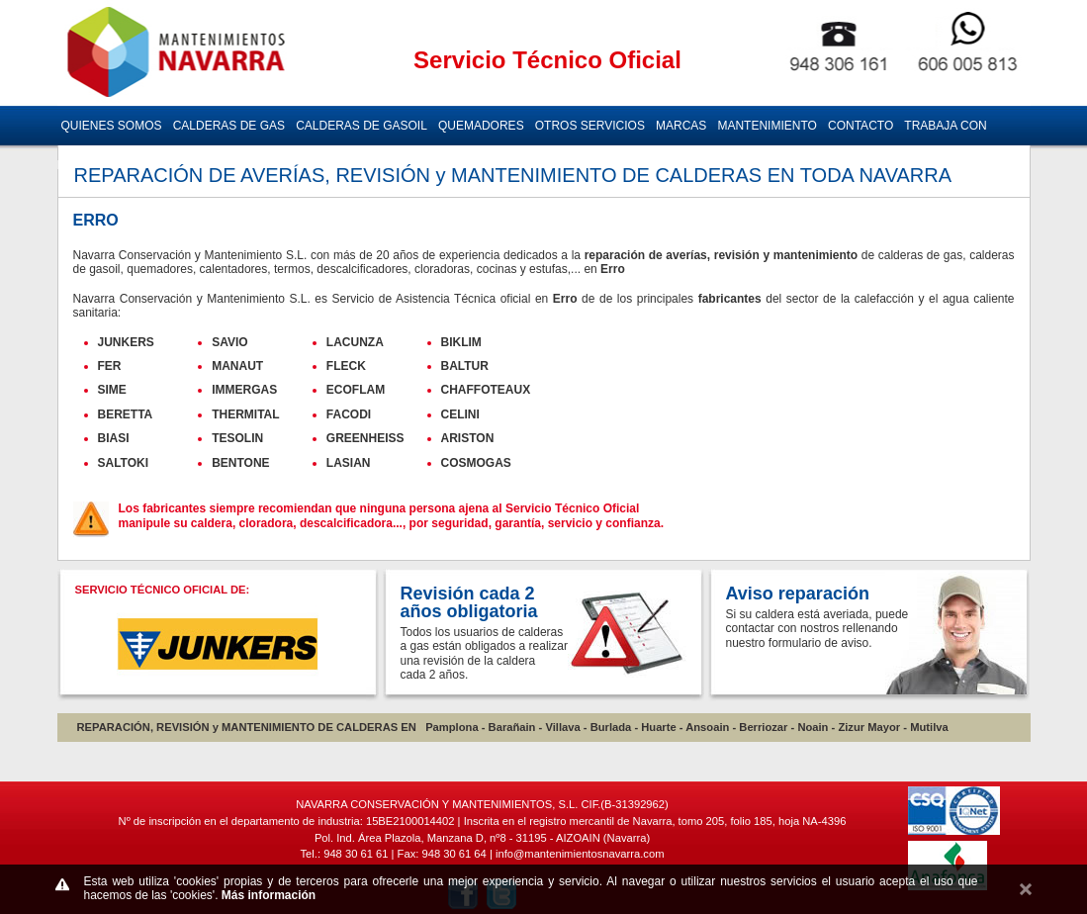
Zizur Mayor (869, 727)
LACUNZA (355, 342)
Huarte (658, 727)
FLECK (346, 366)
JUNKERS (126, 342)
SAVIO (229, 342)
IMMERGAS (244, 390)
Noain (812, 727)
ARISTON (468, 438)
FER (110, 366)
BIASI (114, 438)
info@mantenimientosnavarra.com (580, 854)
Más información (269, 895)
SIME (112, 390)
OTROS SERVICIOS (590, 126)
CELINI (460, 414)
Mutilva (929, 727)
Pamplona (451, 727)
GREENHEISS (365, 438)
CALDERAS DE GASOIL (361, 126)
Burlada (611, 727)
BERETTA (125, 414)
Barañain (512, 727)
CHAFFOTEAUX (486, 390)
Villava (562, 727)
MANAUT (237, 366)
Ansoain (707, 727)
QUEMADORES (481, 126)
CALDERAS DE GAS (229, 126)
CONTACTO (860, 126)
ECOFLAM (355, 390)
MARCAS (681, 126)
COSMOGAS (476, 463)
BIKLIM (461, 342)
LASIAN (348, 463)
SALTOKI (123, 463)
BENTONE (240, 463)
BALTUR (465, 366)
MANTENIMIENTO (766, 126)
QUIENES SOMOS (111, 126)
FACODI (348, 414)
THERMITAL (245, 414)
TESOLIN (237, 438)
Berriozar (763, 727)
